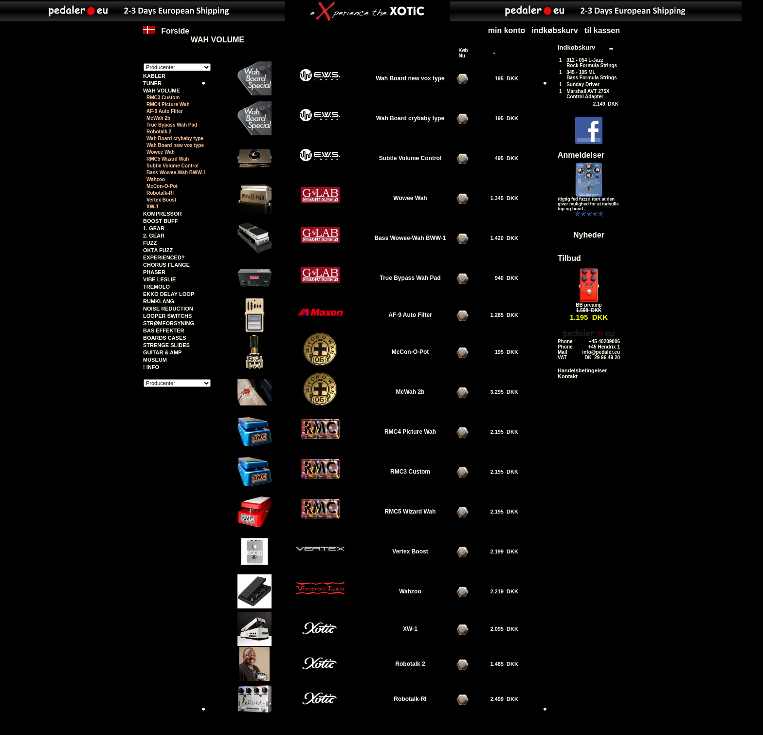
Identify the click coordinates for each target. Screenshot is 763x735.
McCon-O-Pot (162, 186)
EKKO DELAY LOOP (168, 294)
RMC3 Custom (163, 97)
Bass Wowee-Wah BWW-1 (176, 172)
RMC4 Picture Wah (168, 104)
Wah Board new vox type (175, 145)
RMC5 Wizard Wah (167, 159)
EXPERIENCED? (164, 257)
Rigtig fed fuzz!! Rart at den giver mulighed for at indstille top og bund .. (588, 204)
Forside (166, 35)
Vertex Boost (161, 199)
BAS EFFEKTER (163, 330)
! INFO (151, 367)
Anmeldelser (581, 155)
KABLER (154, 76)
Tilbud (569, 258)
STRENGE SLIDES (166, 345)
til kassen (602, 30)
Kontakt (568, 376)
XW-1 (152, 206)
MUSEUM (155, 360)
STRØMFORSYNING (168, 323)
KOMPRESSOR (162, 214)
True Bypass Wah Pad (171, 125)
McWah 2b (158, 118)
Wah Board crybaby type (174, 138)
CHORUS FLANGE (166, 265)
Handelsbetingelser (582, 370)
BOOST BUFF (160, 221)
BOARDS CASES (164, 338)
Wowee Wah (160, 152)
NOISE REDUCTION (168, 309)
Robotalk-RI (160, 193)
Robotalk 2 (158, 131)
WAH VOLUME (217, 40)
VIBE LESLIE (159, 279)
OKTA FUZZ (158, 250)
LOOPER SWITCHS (167, 316)
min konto (506, 30)
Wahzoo (155, 179)
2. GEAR (153, 236)
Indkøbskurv (576, 47)
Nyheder (588, 235)
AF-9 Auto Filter (164, 111)
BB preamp (588, 305)
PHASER (154, 272)
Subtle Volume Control (172, 165)
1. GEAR (153, 228)
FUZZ (150, 243)
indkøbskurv (555, 30)
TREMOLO (156, 287)
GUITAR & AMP (162, 352)
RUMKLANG (158, 301)
